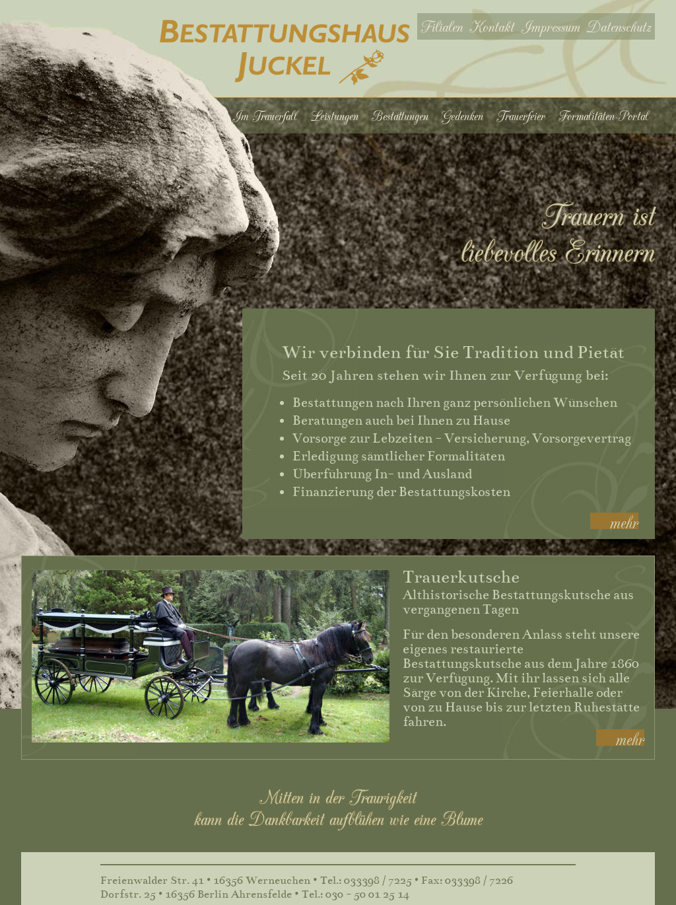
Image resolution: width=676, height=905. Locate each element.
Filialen (442, 26)
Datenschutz (619, 26)
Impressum (550, 26)
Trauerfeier (520, 116)
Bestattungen (400, 116)
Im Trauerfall (264, 116)
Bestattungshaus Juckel (285, 52)
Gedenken (462, 116)
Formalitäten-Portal (603, 116)
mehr (624, 521)
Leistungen (334, 116)
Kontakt (491, 26)
